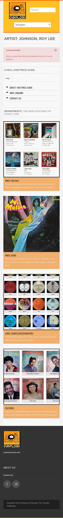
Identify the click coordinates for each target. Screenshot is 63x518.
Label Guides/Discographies (19, 333)
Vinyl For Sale (12, 180)
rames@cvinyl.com (11, 452)
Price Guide (10, 255)
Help (8, 78)
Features (9, 408)
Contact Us (13, 98)
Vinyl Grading (14, 93)
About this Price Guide (19, 87)
